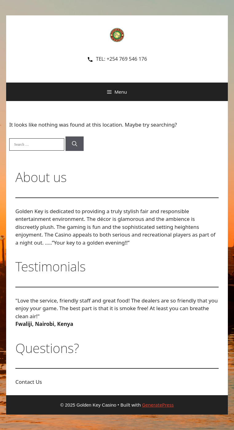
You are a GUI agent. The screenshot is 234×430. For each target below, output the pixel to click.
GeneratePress (158, 405)
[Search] (74, 143)
